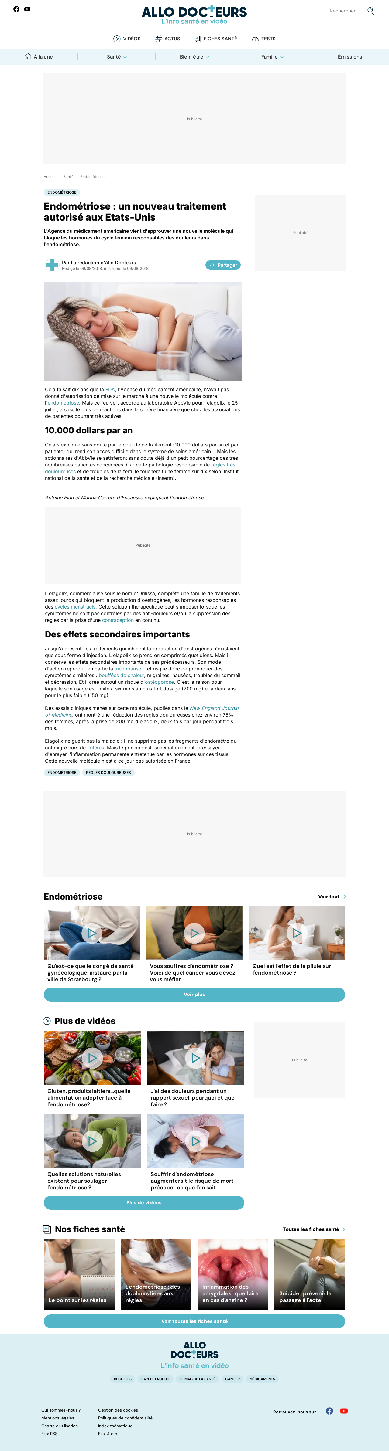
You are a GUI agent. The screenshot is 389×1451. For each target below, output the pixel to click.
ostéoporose (159, 682)
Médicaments (262, 1379)
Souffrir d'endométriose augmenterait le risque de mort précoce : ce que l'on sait (192, 1181)
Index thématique (115, 1426)
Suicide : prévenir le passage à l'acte (305, 1297)
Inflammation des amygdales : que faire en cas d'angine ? (230, 1293)
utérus (97, 747)
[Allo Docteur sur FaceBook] (16, 9)
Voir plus (194, 994)
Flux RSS (49, 1433)
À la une (39, 56)
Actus (172, 39)
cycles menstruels (75, 607)
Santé (114, 56)
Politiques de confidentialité (125, 1418)
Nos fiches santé (90, 1229)
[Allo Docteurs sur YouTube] (27, 9)
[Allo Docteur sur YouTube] (344, 1411)
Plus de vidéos (85, 1021)
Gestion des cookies (118, 1410)
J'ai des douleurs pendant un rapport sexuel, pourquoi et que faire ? (193, 1097)
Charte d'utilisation (59, 1426)
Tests (268, 39)
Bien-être (191, 56)
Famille (269, 56)
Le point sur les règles (77, 1300)
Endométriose (93, 176)
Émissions (350, 56)
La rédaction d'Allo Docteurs (103, 262)
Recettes (123, 1379)
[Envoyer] (370, 11)
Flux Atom (107, 1433)
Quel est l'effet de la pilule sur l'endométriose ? (292, 969)
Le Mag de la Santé (197, 1379)
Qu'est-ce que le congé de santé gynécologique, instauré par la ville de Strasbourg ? (90, 972)
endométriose (63, 403)
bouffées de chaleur (121, 675)
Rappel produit (155, 1379)
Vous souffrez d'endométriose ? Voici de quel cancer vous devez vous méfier (192, 972)
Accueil (50, 176)
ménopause (128, 669)
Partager (223, 265)
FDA (110, 389)
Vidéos (132, 39)
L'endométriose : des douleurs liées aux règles (153, 1293)
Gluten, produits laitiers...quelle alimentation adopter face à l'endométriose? (89, 1097)
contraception (118, 620)
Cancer (232, 1379)
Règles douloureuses (108, 772)
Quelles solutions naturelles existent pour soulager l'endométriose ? (84, 1181)
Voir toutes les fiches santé (194, 1321)
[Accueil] (195, 1355)
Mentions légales (57, 1418)
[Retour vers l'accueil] (194, 14)
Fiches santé (220, 39)
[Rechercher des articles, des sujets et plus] (351, 11)
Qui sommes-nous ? (61, 1410)
